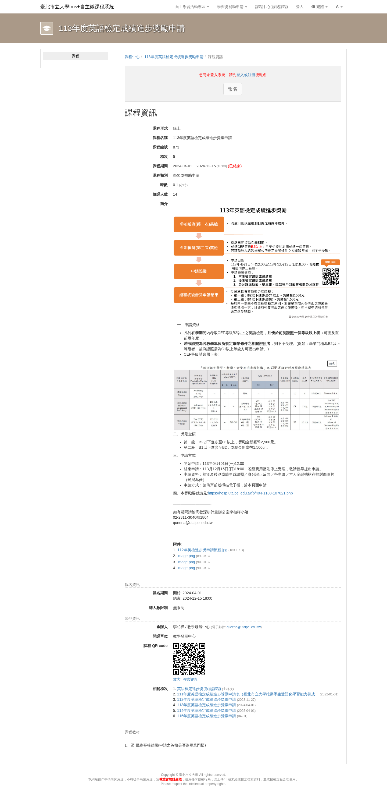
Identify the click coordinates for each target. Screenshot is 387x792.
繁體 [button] (319, 7)
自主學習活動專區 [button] (192, 7)
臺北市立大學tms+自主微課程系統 (77, 6)
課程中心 (132, 57)
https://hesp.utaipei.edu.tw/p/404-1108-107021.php (250, 493)
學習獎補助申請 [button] (232, 7)
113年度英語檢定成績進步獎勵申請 (173, 57)
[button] (339, 6)
